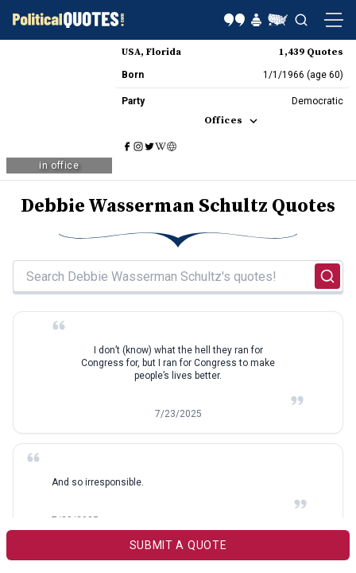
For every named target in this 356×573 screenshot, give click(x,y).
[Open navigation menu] (334, 19)
